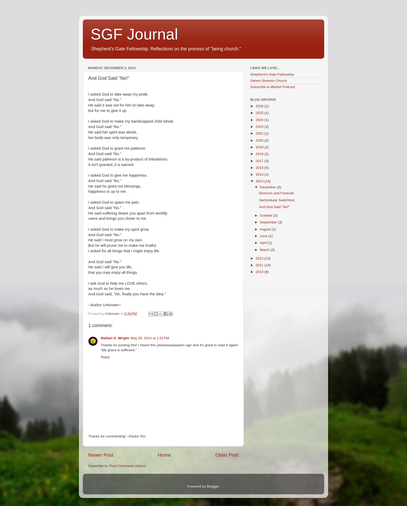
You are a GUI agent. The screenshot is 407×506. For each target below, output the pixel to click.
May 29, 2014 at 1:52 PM (150, 338)
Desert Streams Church (268, 81)
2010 (260, 272)
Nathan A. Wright (115, 338)
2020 (260, 140)
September (269, 222)
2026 (260, 106)
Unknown (112, 314)
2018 (260, 154)
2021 (260, 133)
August (266, 229)
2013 (260, 181)
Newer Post (100, 455)
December (268, 187)
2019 (260, 147)
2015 (260, 168)
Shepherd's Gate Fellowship (272, 74)
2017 (260, 161)
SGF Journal (134, 34)
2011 (260, 265)
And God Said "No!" (274, 207)
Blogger (213, 486)
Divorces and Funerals (276, 193)
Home (164, 455)
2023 (260, 127)
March (265, 250)
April (264, 243)
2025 (260, 113)
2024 (260, 120)
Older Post (227, 455)
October (266, 215)
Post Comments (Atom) (128, 466)
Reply (105, 357)
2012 (260, 258)
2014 (260, 174)
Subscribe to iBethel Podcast (272, 87)
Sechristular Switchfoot (277, 200)
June (264, 236)
